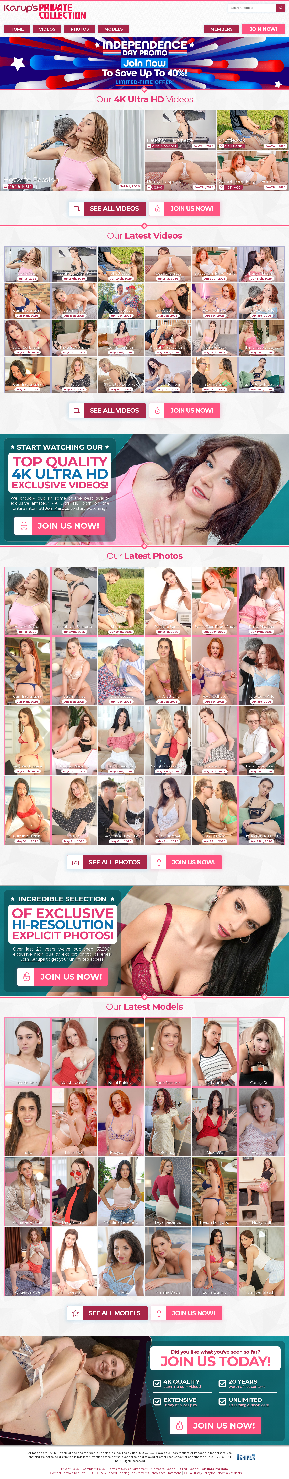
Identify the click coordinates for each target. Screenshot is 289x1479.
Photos (80, 29)
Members (221, 29)
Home (17, 29)
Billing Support (189, 1468)
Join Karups (57, 508)
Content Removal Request (67, 1473)
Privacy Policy (70, 1468)
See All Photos (114, 862)
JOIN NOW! (263, 29)
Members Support (163, 1468)
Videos (47, 29)
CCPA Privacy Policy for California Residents (213, 1473)
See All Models (114, 1313)
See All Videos (114, 208)
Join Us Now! (192, 208)
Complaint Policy (94, 1468)
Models (113, 29)
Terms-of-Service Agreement (128, 1468)
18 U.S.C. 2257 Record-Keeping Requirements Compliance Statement (135, 1473)
